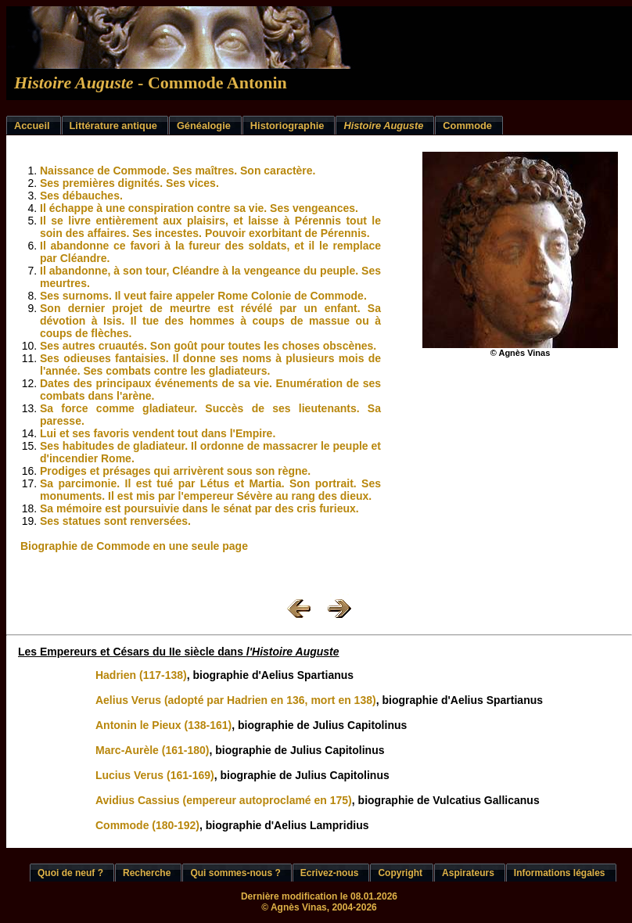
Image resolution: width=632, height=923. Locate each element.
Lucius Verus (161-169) (154, 775)
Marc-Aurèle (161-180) (152, 750)
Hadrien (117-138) (141, 675)
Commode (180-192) (147, 825)
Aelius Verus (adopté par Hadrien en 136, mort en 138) (235, 700)
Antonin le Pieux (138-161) (163, 725)
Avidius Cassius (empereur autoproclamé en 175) (223, 800)
